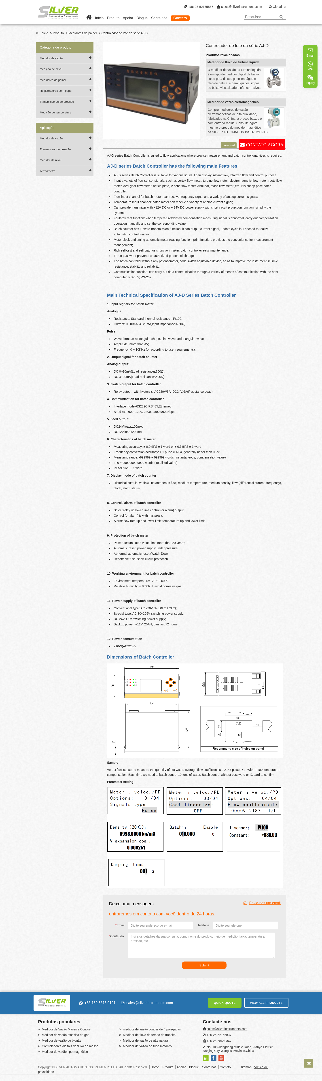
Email (119, 925)
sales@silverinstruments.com (241, 7)
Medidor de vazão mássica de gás (65, 1035)
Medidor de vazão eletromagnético (233, 102)
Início (99, 18)
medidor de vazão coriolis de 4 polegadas (151, 1029)
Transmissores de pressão (57, 101)
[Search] (281, 17)
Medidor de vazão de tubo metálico (147, 1046)
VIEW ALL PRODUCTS (266, 1002)
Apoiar (128, 18)
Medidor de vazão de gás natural (145, 1040)
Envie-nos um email (262, 903)
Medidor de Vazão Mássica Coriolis (66, 1029)
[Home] (89, 18)
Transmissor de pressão (55, 149)
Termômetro (47, 171)
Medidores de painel (82, 33)
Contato (180, 18)
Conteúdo (116, 936)
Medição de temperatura (55, 112)
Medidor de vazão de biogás (61, 1040)
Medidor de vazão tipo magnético (64, 1051)
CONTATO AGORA (265, 145)
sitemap (246, 1067)
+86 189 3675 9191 (97, 1003)
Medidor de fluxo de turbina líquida (233, 62)
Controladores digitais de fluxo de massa (69, 1046)
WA (310, 66)
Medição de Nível (51, 69)
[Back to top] (308, 1063)
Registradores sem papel (56, 90)
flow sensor (125, 770)
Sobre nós (159, 18)
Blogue (142, 18)
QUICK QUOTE (224, 1002)
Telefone (203, 925)
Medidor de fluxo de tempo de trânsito (149, 1035)
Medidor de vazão (51, 58)
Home (155, 1067)
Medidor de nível (50, 160)
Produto (113, 18)
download (228, 145)
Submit (204, 965)
